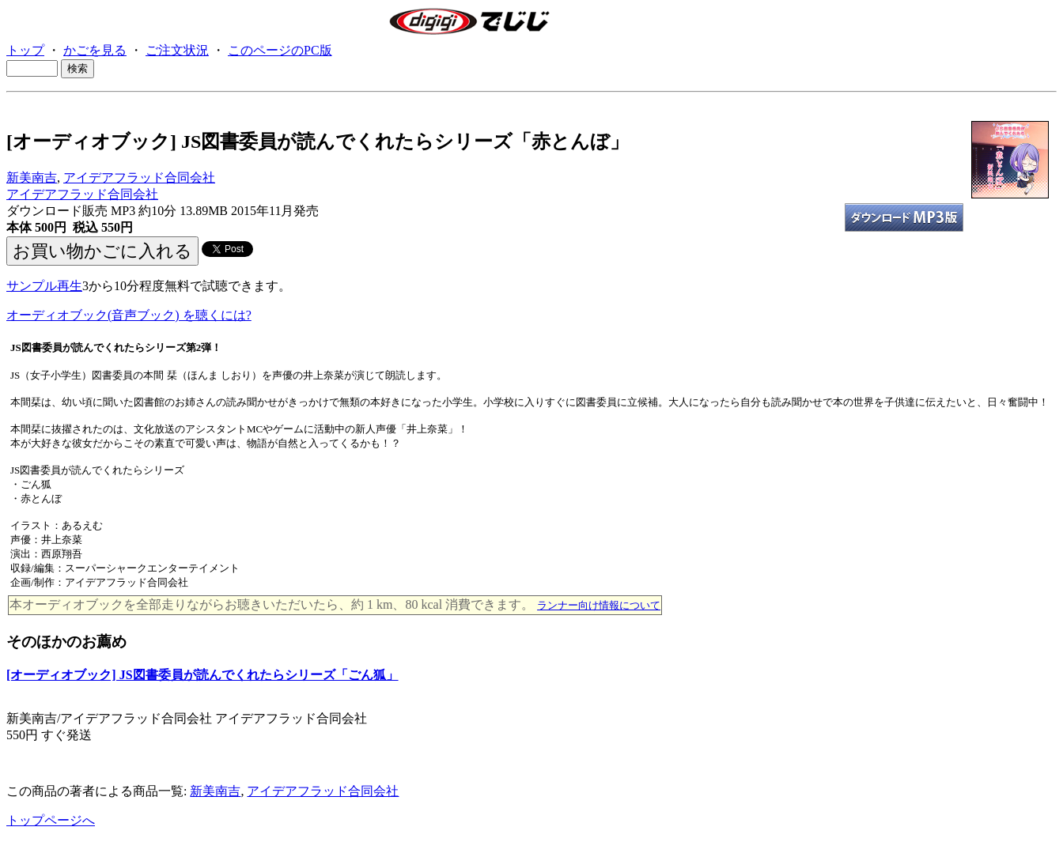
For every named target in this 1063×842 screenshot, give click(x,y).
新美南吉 (31, 177)
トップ (25, 50)
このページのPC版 (280, 50)
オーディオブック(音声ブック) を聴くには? (129, 315)
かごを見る (95, 50)
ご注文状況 (177, 50)
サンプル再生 (44, 286)
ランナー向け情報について (598, 605)
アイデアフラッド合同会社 (139, 177)
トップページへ (50, 820)
